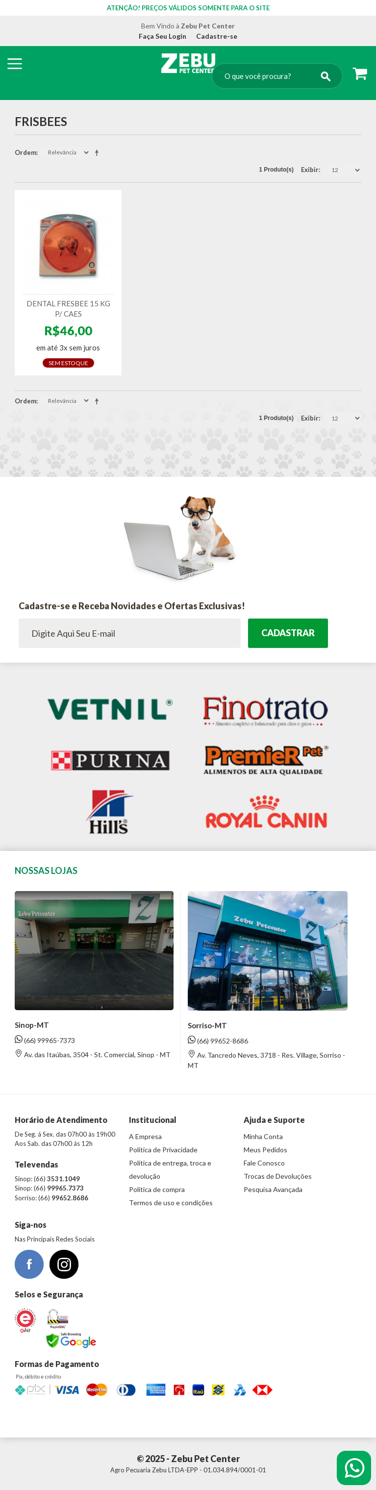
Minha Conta (263, 1136)
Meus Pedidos (265, 1149)
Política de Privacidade (163, 1149)
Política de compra (157, 1189)
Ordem (25, 152)
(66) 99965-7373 (45, 1039)
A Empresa (145, 1136)
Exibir (310, 170)
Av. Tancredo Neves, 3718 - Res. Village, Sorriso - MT (266, 1059)
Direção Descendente (98, 152)
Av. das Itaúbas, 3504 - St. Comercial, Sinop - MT (93, 1054)
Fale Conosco (264, 1163)
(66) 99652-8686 (218, 1040)
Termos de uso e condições (171, 1202)
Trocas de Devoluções (278, 1176)
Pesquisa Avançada (273, 1189)
